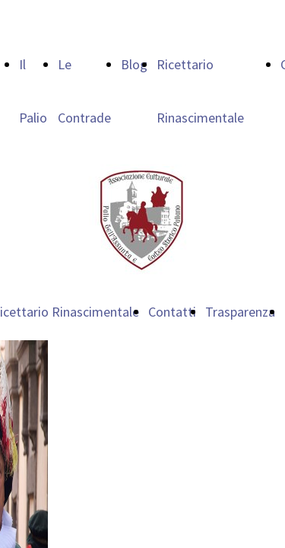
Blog (134, 64)
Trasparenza (240, 311)
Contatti (172, 311)
